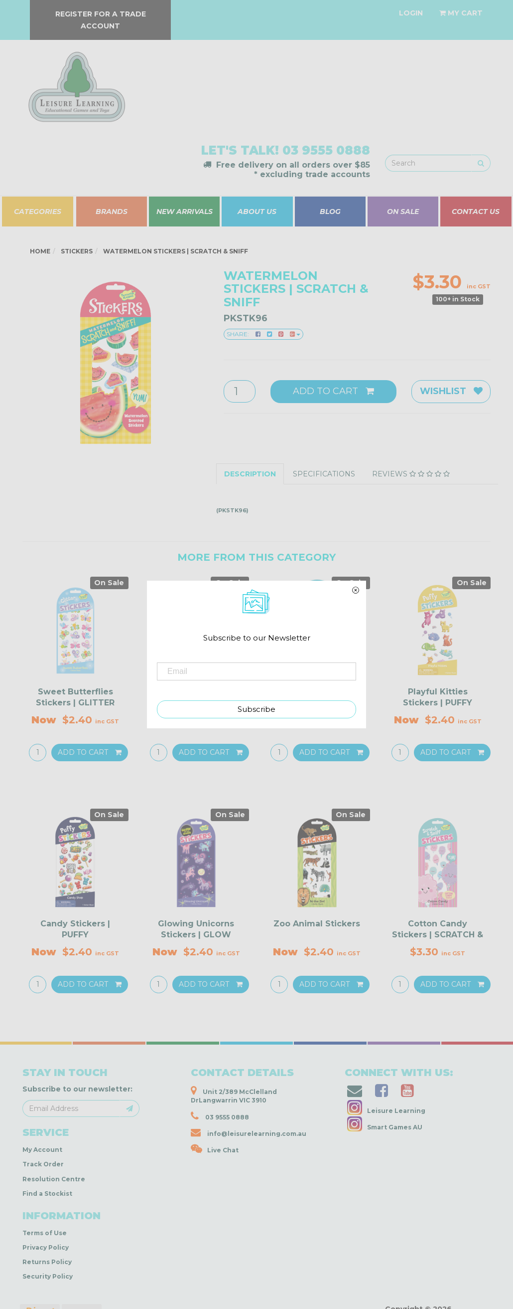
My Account (42, 1149)
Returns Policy (47, 1262)
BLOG (330, 211)
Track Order (43, 1164)
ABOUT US (257, 211)
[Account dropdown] (410, 12)
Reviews (411, 473)
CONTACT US (476, 211)
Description (250, 473)
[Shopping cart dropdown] (461, 12)
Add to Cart (333, 391)
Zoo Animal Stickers (316, 923)
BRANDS (112, 211)
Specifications (324, 473)
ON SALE (403, 211)
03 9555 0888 (326, 150)
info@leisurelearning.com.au (248, 1132)
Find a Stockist (47, 1193)
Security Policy (47, 1276)
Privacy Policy (45, 1247)
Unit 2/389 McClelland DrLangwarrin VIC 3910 (234, 1095)
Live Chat (215, 1149)
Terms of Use (44, 1233)
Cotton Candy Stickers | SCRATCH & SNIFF (437, 935)
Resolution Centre (53, 1179)
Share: (263, 334)
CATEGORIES (37, 211)
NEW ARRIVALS (184, 211)
